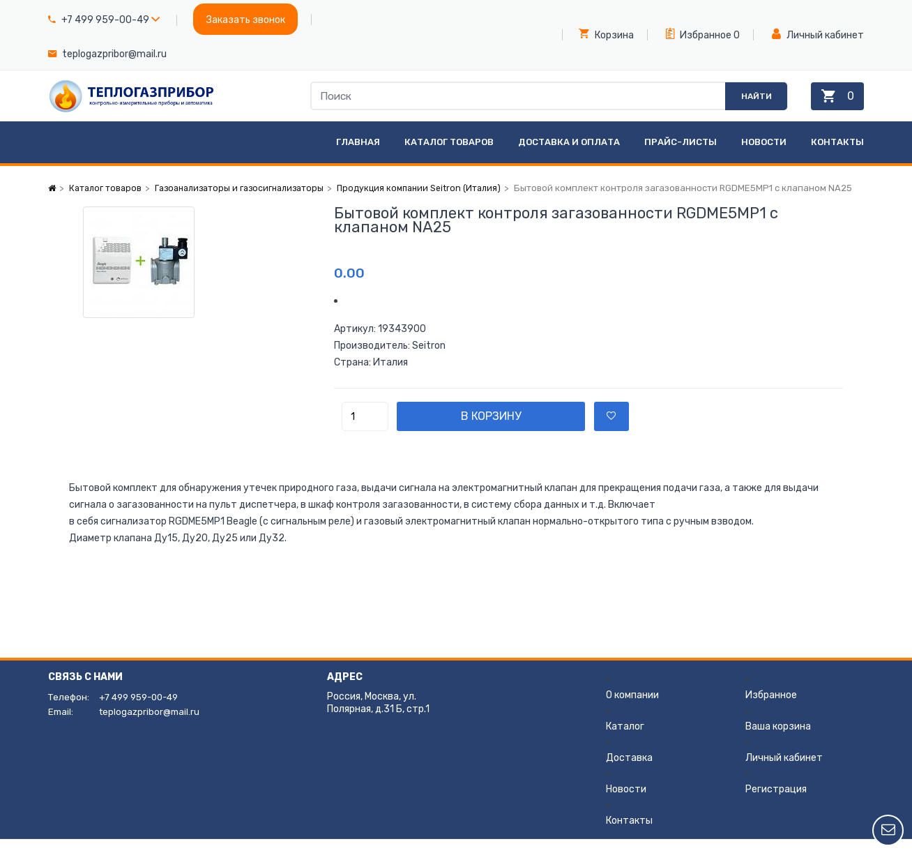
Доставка (629, 779)
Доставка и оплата (569, 163)
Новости (763, 163)
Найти (740, 106)
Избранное (698, 34)
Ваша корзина (778, 747)
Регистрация (776, 810)
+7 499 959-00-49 (105, 20)
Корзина (606, 34)
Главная (358, 163)
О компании (632, 716)
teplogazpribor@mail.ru (114, 54)
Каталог (625, 747)
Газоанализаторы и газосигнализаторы (247, 209)
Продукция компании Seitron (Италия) (436, 209)
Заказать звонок (245, 20)
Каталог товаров (449, 163)
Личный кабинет (818, 34)
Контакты (837, 163)
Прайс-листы (680, 163)
